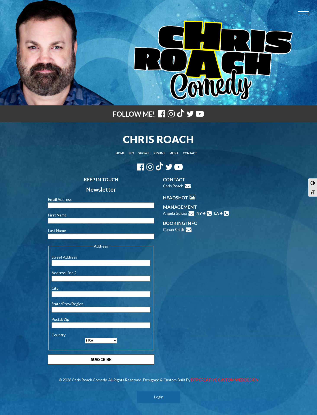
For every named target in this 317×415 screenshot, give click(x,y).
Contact (190, 153)
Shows (143, 153)
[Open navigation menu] (303, 13)
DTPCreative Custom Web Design (225, 379)
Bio (131, 153)
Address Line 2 (63, 272)
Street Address (64, 257)
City (54, 288)
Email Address (60, 199)
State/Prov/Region (67, 303)
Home (120, 153)
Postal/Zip (60, 319)
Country (58, 334)
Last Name (57, 230)
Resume (159, 153)
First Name (57, 215)
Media (174, 153)
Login (158, 397)
